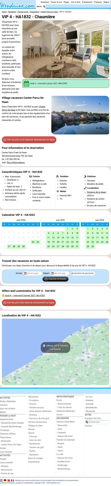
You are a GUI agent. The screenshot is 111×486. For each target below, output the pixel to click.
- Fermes (32, 404)
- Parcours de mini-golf (38, 418)
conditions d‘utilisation (7, 483)
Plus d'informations (16, 162)
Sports (31, 433)
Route (59, 400)
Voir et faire (75, 2)
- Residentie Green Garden (12, 423)
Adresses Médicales (66, 411)
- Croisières (33, 400)
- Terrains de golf (36, 447)
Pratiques (98, 2)
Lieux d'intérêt (6, 462)
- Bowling (32, 415)
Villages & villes (35, 425)
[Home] (38, 2)
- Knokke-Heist (63, 461)
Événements (87, 2)
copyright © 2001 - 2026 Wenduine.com (47, 483)
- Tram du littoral (64, 407)
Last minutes (6, 452)
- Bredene (89, 400)
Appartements (6, 419)
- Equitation (33, 454)
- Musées (4, 466)
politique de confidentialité (24, 483)
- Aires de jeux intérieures (39, 411)
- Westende (90, 411)
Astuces (4, 405)
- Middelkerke (91, 407)
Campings (4, 430)
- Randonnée (34, 444)
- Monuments (6, 470)
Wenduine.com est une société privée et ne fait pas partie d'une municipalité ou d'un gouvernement (46, 480)
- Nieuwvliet (62, 425)
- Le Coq (88, 397)
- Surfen (31, 451)
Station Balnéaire (8, 401)
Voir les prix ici (29, 140)
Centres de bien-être (37, 422)
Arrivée (19, 273)
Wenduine (45, 2)
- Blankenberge (63, 469)
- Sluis (59, 429)
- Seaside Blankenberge (11, 426)
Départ (46, 273)
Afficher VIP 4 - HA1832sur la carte (55, 347)
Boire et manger (35, 458)
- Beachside (5, 441)
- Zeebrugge (62, 465)
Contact (88, 426)
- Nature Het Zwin (65, 436)
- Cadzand (61, 432)
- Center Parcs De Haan (10, 444)
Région (106, 2)
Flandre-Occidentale (66, 440)
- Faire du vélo (34, 440)
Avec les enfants (7, 408)
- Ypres (60, 451)
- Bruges (60, 443)
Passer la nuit (56, 2)
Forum (59, 414)
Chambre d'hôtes (8, 434)
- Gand (59, 447)
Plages (66, 2)
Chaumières (5, 437)
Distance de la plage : (97, 192)
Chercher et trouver (55, 279)
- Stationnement (64, 404)
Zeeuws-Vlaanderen (66, 422)
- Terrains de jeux (36, 407)
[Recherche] (44, 6)
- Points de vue (7, 473)
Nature (31, 429)
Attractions (33, 397)
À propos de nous (93, 418)
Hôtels (3, 448)
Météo (39, 6)
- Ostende (89, 404)
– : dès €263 (25, 295)
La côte (60, 454)
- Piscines (32, 436)
